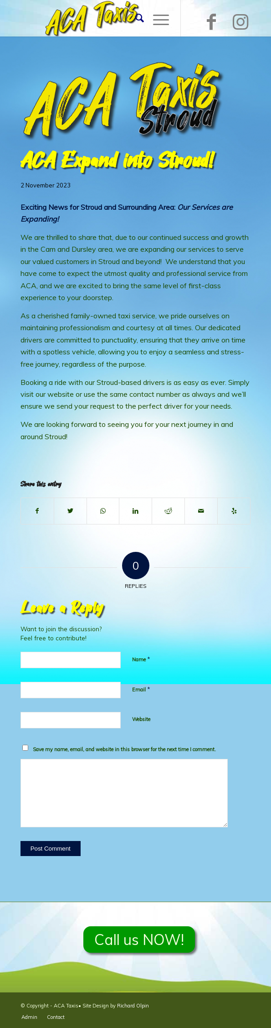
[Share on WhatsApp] (103, 511)
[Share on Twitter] (70, 511)
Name (141, 659)
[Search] (135, 18)
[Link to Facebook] (211, 21)
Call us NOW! (139, 939)
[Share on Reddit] (168, 511)
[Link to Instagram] (240, 21)
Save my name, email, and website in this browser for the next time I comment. (124, 749)
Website (141, 719)
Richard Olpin (133, 1005)
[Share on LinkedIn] (135, 511)
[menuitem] (135, 18)
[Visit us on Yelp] (234, 511)
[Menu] (156, 18)
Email (141, 689)
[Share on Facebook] (37, 511)
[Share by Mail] (201, 511)
